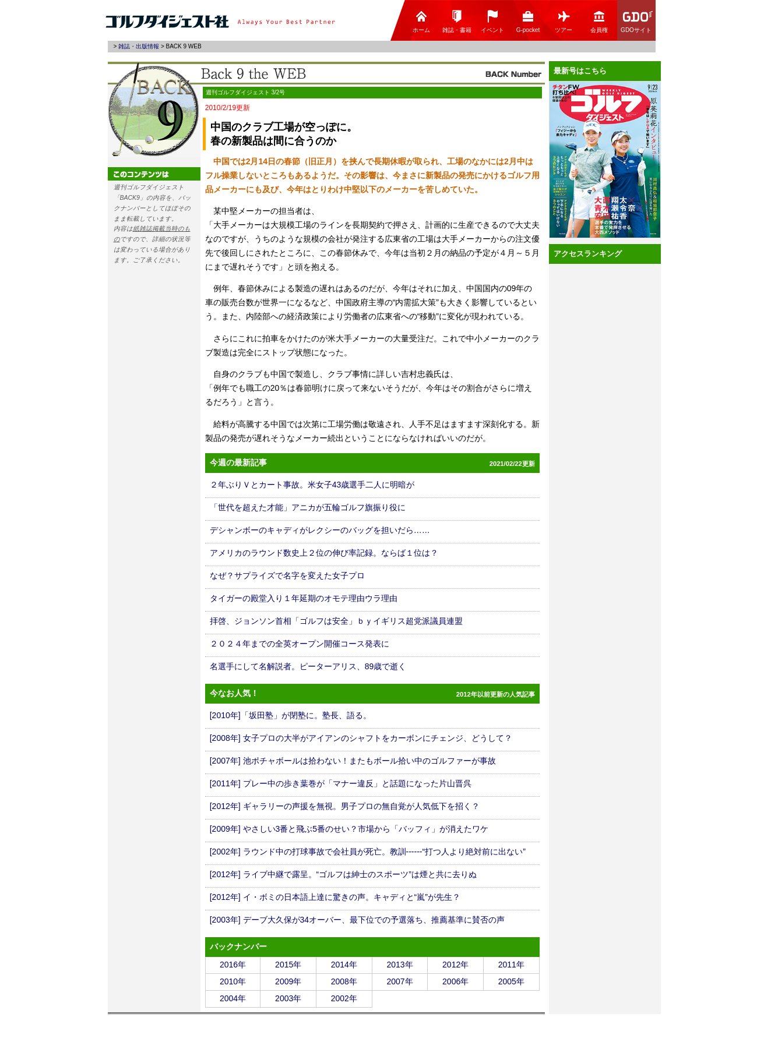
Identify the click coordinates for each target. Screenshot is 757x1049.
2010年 (233, 981)
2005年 (511, 981)
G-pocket (528, 21)
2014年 (344, 964)
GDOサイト (637, 21)
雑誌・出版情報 (138, 46)
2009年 (288, 981)
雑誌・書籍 (456, 21)
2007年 (399, 981)
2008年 (344, 981)
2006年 (455, 981)
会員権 (599, 21)
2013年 (399, 964)
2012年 (455, 964)
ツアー (563, 21)
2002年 (344, 998)
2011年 (511, 964)
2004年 (233, 998)
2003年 (288, 998)
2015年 (288, 964)
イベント (492, 21)
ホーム (421, 21)
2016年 (233, 964)
